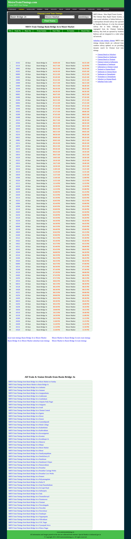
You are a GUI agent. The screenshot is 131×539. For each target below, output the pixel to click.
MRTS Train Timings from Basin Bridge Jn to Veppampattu (28, 516)
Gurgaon (91, 9)
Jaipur (68, 9)
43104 (18, 89)
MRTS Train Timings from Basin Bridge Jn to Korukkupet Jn (29, 439)
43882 (18, 140)
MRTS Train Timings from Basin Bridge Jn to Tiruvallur (27, 508)
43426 (18, 275)
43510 (18, 223)
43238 (18, 229)
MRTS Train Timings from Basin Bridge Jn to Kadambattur (28, 427)
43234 (18, 215)
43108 (18, 126)
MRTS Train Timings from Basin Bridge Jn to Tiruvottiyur (28, 511)
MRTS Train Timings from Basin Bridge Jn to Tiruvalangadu (29, 505)
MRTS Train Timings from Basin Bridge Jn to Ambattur (27, 387)
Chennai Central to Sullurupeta (108, 62)
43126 (18, 272)
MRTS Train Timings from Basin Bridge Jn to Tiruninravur (28, 499)
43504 (18, 123)
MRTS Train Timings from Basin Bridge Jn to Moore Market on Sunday (32, 382)
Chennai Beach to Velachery (107, 54)
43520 (18, 330)
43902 (18, 106)
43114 (18, 198)
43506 (18, 178)
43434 (18, 310)
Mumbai (39, 9)
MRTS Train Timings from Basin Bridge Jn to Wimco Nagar (28, 528)
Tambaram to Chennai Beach (107, 72)
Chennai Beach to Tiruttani (106, 59)
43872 (18, 146)
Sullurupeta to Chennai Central (108, 67)
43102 (18, 63)
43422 (18, 241)
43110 (18, 172)
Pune (46, 9)
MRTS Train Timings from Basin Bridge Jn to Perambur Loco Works (31, 473)
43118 (18, 209)
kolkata (54, 9)
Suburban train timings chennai (104, 40)
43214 (18, 143)
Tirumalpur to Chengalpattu (107, 77)
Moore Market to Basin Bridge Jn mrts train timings (71, 338)
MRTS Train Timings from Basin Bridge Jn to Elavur (26, 416)
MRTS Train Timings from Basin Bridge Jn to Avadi (26, 407)
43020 (18, 232)
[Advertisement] (50, 47)
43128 (18, 287)
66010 (18, 301)
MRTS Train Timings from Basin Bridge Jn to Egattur (26, 413)
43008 (18, 83)
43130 (18, 315)
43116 (18, 66)
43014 (18, 155)
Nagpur (106, 9)
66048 (18, 226)
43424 (18, 261)
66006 (18, 264)
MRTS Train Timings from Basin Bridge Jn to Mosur (26, 450)
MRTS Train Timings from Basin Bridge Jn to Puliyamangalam (29, 479)
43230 (18, 192)
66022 (18, 137)
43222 (18, 160)
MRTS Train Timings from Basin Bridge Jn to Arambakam (28, 399)
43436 (18, 321)
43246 (18, 258)
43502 (18, 111)
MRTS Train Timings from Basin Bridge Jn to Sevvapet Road (29, 488)
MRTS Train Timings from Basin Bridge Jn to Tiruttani (27, 502)
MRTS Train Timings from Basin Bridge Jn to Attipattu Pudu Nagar (31, 402)
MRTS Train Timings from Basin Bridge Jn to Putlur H (27, 482)
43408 (18, 117)
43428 (18, 289)
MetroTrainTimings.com (22, 2)
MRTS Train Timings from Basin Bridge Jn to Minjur (26, 445)
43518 (18, 312)
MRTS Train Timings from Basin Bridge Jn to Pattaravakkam (29, 465)
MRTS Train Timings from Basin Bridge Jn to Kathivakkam (28, 430)
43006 (18, 80)
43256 (18, 304)
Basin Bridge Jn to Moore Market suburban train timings (29, 341)
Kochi (75, 9)
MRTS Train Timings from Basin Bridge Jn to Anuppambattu (29, 393)
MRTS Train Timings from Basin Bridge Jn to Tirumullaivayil (29, 496)
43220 (18, 157)
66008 (18, 189)
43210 (18, 120)
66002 (18, 94)
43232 (18, 200)
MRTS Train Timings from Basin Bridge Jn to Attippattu (27, 405)
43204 (18, 91)
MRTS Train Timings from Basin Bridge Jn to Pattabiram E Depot (30, 462)
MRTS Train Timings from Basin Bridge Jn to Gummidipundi (29, 422)
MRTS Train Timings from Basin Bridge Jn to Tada (25, 494)
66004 (18, 103)
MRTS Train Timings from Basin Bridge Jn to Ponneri (26, 476)
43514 (18, 267)
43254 (18, 295)
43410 (18, 129)
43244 (18, 252)
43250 (18, 278)
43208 (18, 114)
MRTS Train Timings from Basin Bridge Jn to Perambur (27, 468)
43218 (18, 149)
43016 (18, 163)
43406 (18, 97)
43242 (18, 249)
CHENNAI (21, 9)
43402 (18, 77)
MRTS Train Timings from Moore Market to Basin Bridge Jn (29, 384)
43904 (18, 203)
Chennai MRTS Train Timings (18, 5)
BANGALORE (31, 9)
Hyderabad (12, 9)
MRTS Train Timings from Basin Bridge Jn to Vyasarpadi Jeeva (29, 525)
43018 (18, 175)
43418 (18, 195)
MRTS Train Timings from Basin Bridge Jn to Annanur (27, 390)
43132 (18, 327)
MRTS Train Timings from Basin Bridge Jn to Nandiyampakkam (30, 453)
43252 (18, 292)
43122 (18, 238)
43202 (18, 71)
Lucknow (82, 9)
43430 (18, 298)
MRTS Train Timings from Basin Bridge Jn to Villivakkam (28, 519)
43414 (18, 166)
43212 (18, 132)
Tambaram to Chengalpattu (106, 74)
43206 (18, 100)
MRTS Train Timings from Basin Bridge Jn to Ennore (26, 419)
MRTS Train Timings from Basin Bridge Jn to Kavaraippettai (29, 433)
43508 (18, 206)
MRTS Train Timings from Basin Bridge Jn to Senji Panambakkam (31, 485)
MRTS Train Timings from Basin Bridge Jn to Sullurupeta (28, 491)
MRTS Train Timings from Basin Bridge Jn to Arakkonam (28, 396)
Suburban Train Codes (105, 81)
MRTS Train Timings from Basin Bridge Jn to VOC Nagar (28, 522)
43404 (18, 86)
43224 (18, 169)
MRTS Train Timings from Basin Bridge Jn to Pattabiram (27, 459)
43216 (18, 134)
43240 (18, 235)
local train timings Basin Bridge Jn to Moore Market (27, 338)
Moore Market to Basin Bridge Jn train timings (69, 341)
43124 (18, 255)
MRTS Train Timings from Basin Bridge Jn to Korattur (27, 436)
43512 (18, 246)
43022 (18, 244)
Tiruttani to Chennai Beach (106, 69)
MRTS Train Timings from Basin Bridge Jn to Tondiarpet (27, 514)
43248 (18, 269)
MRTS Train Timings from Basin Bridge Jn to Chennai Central (29, 410)
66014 (18, 284)
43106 (18, 109)
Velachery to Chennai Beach (107, 79)
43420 (18, 212)
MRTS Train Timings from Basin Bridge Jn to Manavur (27, 442)
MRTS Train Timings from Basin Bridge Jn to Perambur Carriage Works (32, 471)
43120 (18, 218)
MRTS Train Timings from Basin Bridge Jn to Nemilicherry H (29, 456)
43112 (18, 183)
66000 (18, 74)
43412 (18, 152)
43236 (18, 221)
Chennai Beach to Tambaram (107, 57)
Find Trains (49, 21)
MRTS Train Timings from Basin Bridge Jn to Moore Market (29, 448)
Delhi (61, 9)
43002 (18, 68)
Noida (99, 9)
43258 (18, 307)
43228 (18, 186)
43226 (18, 180)
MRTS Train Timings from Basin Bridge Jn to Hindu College (29, 425)
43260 (18, 318)
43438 (18, 324)
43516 (18, 281)
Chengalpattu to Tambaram (106, 64)
